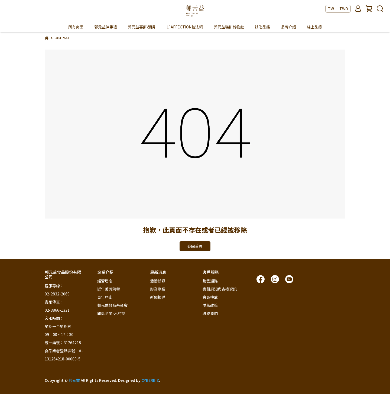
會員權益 (210, 297)
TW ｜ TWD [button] (338, 8)
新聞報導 (157, 297)
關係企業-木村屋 (111, 313)
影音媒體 (157, 289)
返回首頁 (195, 246)
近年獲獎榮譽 (108, 289)
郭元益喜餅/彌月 (142, 27)
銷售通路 (210, 281)
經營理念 (104, 281)
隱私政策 (210, 305)
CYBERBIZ (150, 380)
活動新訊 (157, 281)
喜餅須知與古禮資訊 (220, 289)
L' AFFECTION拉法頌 (185, 27)
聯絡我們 (210, 313)
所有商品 (75, 27)
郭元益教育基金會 (112, 305)
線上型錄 (314, 27)
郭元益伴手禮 (105, 27)
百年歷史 (104, 297)
